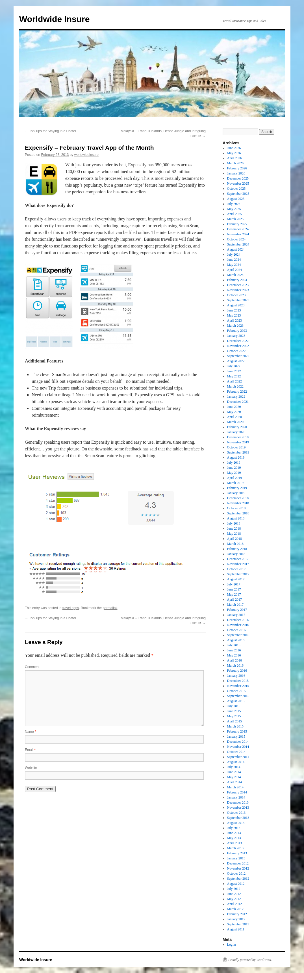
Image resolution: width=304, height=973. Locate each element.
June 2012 (234, 894)
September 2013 (238, 818)
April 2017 (234, 600)
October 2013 (236, 813)
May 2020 (234, 412)
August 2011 (235, 929)
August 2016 (236, 640)
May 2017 (234, 594)
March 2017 (235, 605)
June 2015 (234, 711)
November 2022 (238, 346)
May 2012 (234, 899)
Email (30, 750)
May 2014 (234, 777)
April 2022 (234, 381)
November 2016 (238, 625)
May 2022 (234, 376)
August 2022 (236, 361)
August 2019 (236, 457)
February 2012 (237, 914)
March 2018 (235, 544)
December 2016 (238, 620)
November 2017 (238, 564)
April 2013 (234, 843)
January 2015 (236, 736)
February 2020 (237, 427)
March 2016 (235, 665)
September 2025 (238, 194)
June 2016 (234, 650)
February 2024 (237, 280)
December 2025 (238, 178)
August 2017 (236, 579)
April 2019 (234, 478)
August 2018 (236, 518)
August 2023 (236, 305)
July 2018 (233, 523)
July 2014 (233, 767)
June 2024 (234, 260)
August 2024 (236, 249)
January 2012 (236, 919)
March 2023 (235, 326)
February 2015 (237, 731)
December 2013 (238, 802)
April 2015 (234, 721)
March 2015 (235, 726)
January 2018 (236, 554)
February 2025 (237, 224)
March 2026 (235, 163)
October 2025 (236, 189)
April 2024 (234, 270)
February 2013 (237, 853)
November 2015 (238, 686)
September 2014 (238, 757)
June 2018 (234, 528)
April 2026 (234, 158)
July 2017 (233, 584)
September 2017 (238, 574)
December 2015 (238, 681)
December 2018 (238, 498)
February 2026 (237, 168)
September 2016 (238, 635)
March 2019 (235, 483)
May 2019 (234, 473)
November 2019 (238, 442)
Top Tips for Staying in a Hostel (50, 131)
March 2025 (235, 219)
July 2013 (233, 828)
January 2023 (236, 336)
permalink (110, 608)
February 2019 (237, 488)
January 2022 (236, 397)
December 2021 (238, 402)
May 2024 (234, 265)
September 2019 (238, 452)
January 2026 (236, 173)
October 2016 (236, 630)
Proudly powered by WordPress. (250, 960)
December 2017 (238, 559)
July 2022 (233, 366)
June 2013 (234, 833)
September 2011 (238, 924)
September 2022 (238, 356)
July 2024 (233, 254)
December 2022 (238, 341)
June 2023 (234, 310)
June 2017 (234, 589)
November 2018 (238, 503)
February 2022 (237, 391)
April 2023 (234, 320)
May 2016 (234, 655)
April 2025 (234, 214)
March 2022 (235, 386)
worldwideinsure (86, 155)
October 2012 (236, 873)
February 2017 (237, 610)
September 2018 (238, 513)
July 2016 (233, 645)
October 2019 (236, 447)
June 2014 (234, 772)
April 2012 (234, 904)
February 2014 (237, 792)
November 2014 (238, 747)
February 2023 (237, 331)
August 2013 (236, 823)
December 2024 (238, 229)
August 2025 (236, 199)
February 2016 (237, 671)
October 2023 (236, 295)
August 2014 (236, 762)
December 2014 (238, 742)
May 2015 (234, 716)
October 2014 (236, 752)
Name (30, 732)
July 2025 (233, 204)
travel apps (70, 608)
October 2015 (236, 691)
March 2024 (235, 275)
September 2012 (238, 879)
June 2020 (234, 407)
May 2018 (234, 534)
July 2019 (233, 463)
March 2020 (235, 422)
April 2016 (234, 660)
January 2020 (236, 432)
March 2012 (235, 909)
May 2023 (234, 315)
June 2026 (234, 148)
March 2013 (235, 848)
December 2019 (238, 437)
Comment (32, 667)
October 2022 (236, 351)
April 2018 (234, 539)
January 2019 (236, 493)
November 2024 (238, 234)
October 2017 (236, 569)
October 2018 (236, 508)
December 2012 (238, 863)
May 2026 (234, 153)
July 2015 (233, 706)
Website (31, 768)
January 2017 (236, 615)
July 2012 (233, 889)
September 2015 (238, 696)
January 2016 (236, 676)
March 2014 (235, 787)
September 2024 (238, 244)
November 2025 (238, 183)
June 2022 (234, 371)
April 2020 (234, 417)
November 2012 (238, 868)
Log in (231, 945)
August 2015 (236, 701)
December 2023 (238, 285)
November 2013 (238, 808)
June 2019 (234, 468)
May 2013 (234, 838)
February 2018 (237, 549)
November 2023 (238, 290)
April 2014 (234, 782)
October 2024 (236, 239)
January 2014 (236, 797)
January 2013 (236, 858)
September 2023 (238, 300)
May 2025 (234, 209)
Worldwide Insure (54, 19)
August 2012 (236, 884)
